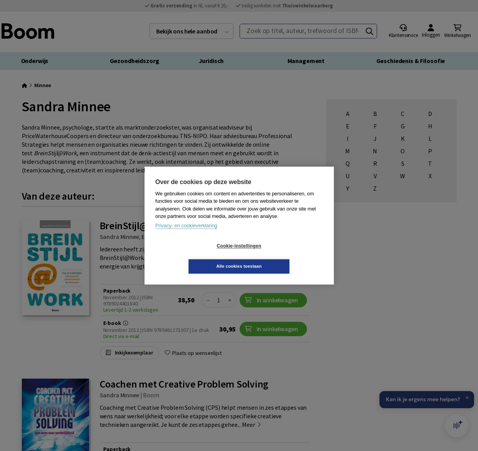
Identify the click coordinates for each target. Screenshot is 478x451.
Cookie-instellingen (192, 256)
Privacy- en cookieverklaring (186, 236)
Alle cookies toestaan (285, 256)
